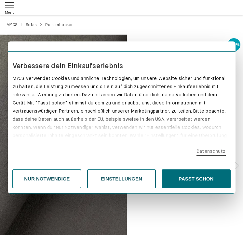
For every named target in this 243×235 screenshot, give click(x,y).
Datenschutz (211, 151)
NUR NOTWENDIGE (47, 178)
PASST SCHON (196, 178)
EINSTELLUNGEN (121, 178)
